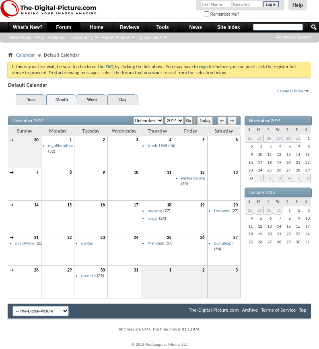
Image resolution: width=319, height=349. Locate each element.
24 (136, 237)
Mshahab (156, 243)
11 (169, 172)
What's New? (28, 27)
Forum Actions (116, 37)
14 (36, 205)
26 (202, 237)
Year (31, 99)
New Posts (20, 37)
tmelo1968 (157, 145)
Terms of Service (278, 310)
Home (96, 27)
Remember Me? (221, 14)
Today (205, 120)
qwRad (87, 243)
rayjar (153, 218)
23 (103, 237)
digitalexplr (224, 243)
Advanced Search (293, 37)
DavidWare (25, 243)
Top (303, 310)
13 (235, 172)
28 (36, 270)
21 (36, 237)
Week (92, 99)
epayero (155, 210)
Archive (250, 310)
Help (297, 5)
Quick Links (150, 37)
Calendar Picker (291, 91)
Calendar (57, 37)
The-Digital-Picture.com (214, 310)
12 (202, 172)
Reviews (129, 27)
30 (36, 140)
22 (69, 237)
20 (235, 205)
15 (69, 205)
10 (136, 172)
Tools (162, 27)
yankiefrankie (193, 178)
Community (81, 37)
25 (169, 237)
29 (69, 270)
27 (235, 237)
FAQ (39, 37)
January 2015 (262, 192)
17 (136, 205)
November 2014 (264, 120)
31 (136, 270)
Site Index (228, 27)
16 (103, 205)
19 (202, 205)
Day (122, 99)
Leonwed (222, 210)
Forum (63, 27)
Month (62, 99)
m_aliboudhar (60, 145)
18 (169, 205)
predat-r (88, 275)
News (195, 27)
